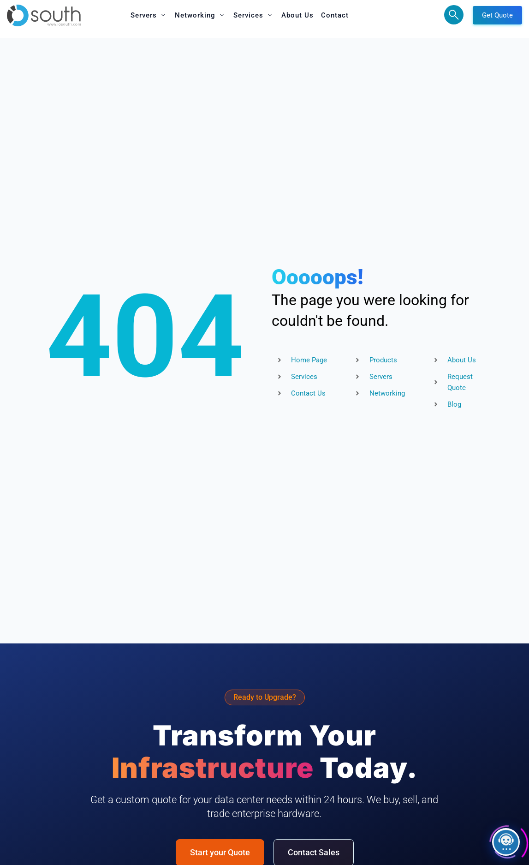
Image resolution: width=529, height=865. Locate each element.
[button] (149, 15)
